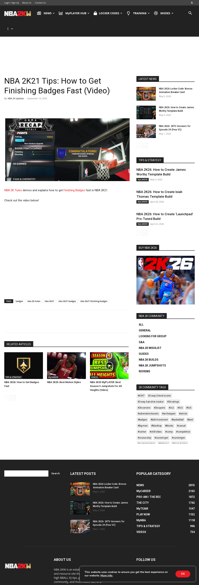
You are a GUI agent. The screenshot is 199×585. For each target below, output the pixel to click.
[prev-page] (6, 382)
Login (7, 2)
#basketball (177, 404)
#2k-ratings (173, 386)
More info (106, 575)
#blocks (169, 410)
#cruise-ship (144, 422)
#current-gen (161, 422)
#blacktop (156, 410)
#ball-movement (159, 404)
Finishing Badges (74, 174)
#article (183, 398)
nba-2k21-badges (67, 285)
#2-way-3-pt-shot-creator (151, 386)
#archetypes (168, 398)
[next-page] (12, 382)
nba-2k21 (49, 285)
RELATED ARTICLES (19, 328)
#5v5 (188, 392)
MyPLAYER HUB (74, 13)
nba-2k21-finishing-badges (93, 285)
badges (19, 285)
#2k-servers (144, 392)
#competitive (183, 416)
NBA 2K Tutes (13, 174)
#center (142, 416)
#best (190, 404)
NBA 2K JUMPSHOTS (152, 349)
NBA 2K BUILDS (148, 344)
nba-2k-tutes (33, 285)
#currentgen (178, 422)
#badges (142, 404)
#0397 (141, 380)
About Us (26, 2)
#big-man (143, 410)
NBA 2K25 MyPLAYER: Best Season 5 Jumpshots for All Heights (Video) (106, 370)
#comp (169, 416)
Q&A (141, 326)
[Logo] (19, 13)
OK (182, 574)
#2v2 (171, 392)
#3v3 (180, 392)
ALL (141, 309)
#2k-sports (159, 392)
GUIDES (144, 338)
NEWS (46, 13)
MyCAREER (53, 361)
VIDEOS (94, 361)
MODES (163, 13)
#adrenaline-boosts (148, 398)
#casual (181, 410)
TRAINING (138, 13)
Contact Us (40, 2)
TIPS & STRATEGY (13, 361)
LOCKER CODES (108, 13)
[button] (190, 13)
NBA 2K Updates (16, 82)
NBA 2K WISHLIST (150, 332)
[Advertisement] (99, 45)
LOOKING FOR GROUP (153, 320)
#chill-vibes (156, 416)
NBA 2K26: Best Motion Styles (64, 366)
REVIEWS (144, 355)
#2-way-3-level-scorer (159, 380)
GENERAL (145, 314)
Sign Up (15, 2)
